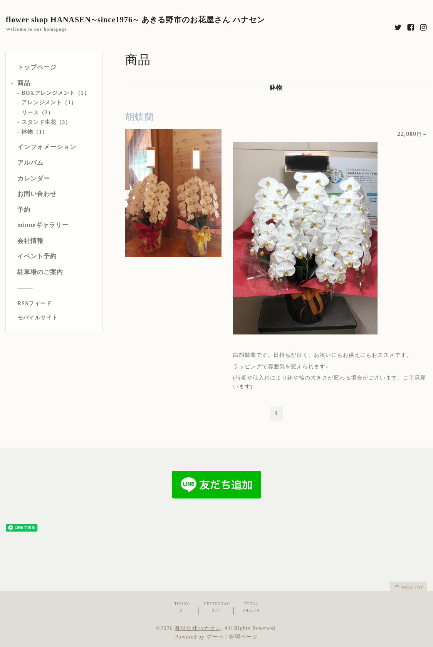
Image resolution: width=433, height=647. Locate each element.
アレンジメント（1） (49, 102)
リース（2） (38, 112)
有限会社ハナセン (198, 628)
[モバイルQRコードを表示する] (56, 318)
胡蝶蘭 (139, 117)
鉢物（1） (35, 132)
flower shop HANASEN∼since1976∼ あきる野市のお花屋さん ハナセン (135, 19)
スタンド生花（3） (46, 122)
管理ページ (243, 637)
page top (408, 586)
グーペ (215, 637)
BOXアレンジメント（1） (55, 93)
